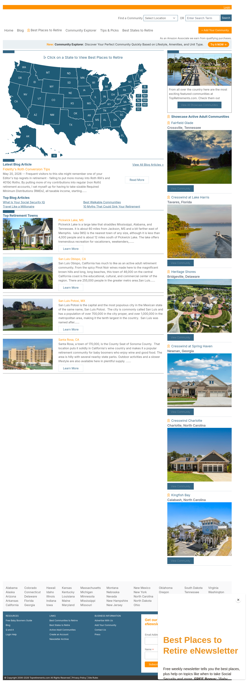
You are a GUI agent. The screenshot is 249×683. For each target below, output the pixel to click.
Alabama (12, 588)
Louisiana (68, 596)
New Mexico (142, 588)
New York (140, 592)
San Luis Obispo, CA (72, 259)
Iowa (49, 605)
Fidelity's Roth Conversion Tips (26, 169)
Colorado (30, 588)
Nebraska (113, 592)
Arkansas (12, 600)
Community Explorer (81, 30)
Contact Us (100, 629)
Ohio (137, 605)
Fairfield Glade (182, 123)
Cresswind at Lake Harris (190, 197)
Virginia (213, 588)
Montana (112, 588)
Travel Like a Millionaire (18, 206)
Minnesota (87, 596)
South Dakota (193, 588)
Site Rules (93, 677)
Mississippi (87, 600)
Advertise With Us (104, 620)
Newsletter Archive (59, 639)
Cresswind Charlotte (186, 420)
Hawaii (50, 588)
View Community (180, 188)
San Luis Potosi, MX (71, 301)
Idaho (50, 592)
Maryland (68, 605)
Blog (20, 30)
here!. (225, 98)
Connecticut (32, 592)
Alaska (10, 592)
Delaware (30, 596)
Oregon (164, 592)
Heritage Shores (183, 272)
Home (8, 30)
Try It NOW (218, 44)
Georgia (29, 605)
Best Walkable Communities (102, 202)
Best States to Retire (137, 30)
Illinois (50, 596)
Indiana (51, 600)
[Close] (238, 599)
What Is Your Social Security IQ (24, 202)
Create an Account (59, 634)
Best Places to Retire (44, 30)
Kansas (67, 588)
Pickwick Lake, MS (71, 220)
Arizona (11, 596)
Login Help (11, 634)
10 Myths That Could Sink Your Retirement (111, 206)
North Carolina (143, 596)
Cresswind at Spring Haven (192, 346)
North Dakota (143, 600)
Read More (137, 180)
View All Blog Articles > (148, 164)
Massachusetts (90, 588)
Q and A (10, 629)
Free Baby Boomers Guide (19, 620)
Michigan (86, 592)
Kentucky (68, 592)
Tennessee (191, 592)
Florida (29, 600)
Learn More (71, 249)
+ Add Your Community (215, 30)
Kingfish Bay (180, 495)
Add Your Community (105, 625)
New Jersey (115, 605)
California (12, 605)
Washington (216, 592)
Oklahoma (165, 588)
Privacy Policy (79, 677)
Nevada (112, 596)
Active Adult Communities (63, 629)
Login (227, 7)
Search (226, 17)
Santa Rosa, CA (68, 339)
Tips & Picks (109, 30)
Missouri (86, 605)
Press (97, 634)
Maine (66, 600)
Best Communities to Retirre (64, 620)
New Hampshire (117, 600)
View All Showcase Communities (199, 104)
